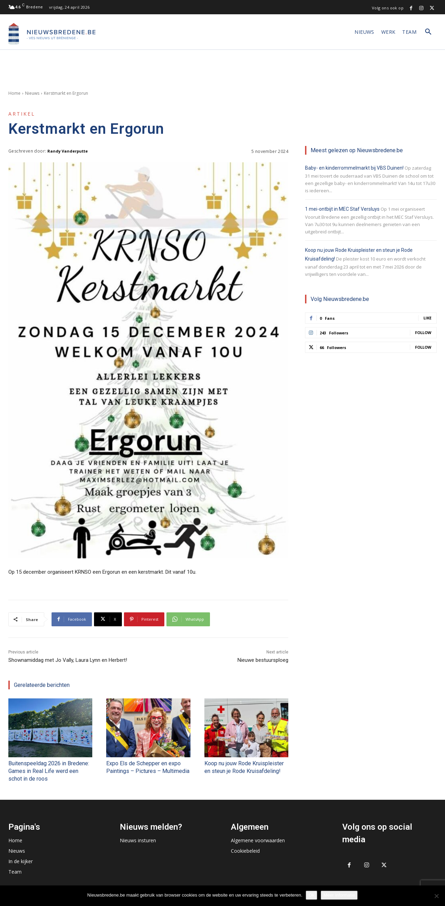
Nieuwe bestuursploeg (262, 660)
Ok (311, 895)
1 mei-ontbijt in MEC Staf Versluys (342, 209)
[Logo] (51, 34)
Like (427, 317)
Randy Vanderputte (67, 151)
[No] (436, 895)
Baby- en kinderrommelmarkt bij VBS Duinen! (354, 168)
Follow (423, 332)
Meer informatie (339, 895)
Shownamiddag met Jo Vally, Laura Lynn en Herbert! (67, 660)
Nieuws (32, 93)
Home (14, 93)
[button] (428, 32)
